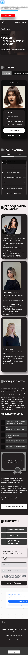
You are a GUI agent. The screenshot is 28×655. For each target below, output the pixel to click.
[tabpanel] (14, 78)
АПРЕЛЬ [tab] (8, 154)
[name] (14, 564)
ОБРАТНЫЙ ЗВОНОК (14, 583)
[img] (18, 623)
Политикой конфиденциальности (11, 578)
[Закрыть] (26, 648)
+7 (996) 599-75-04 (13, 535)
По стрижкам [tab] (6, 73)
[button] (20, 22)
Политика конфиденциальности (14, 635)
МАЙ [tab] (20, 154)
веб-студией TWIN (18, 639)
